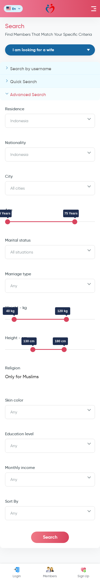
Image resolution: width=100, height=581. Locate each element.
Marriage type (18, 273)
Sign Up (83, 572)
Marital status (18, 240)
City (9, 176)
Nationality (15, 142)
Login (17, 572)
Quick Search (23, 81)
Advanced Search (28, 94)
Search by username (30, 68)
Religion (12, 368)
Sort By (11, 501)
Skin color (14, 400)
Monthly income (20, 467)
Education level (19, 433)
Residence (14, 108)
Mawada (50, 9)
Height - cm (16, 337)
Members (50, 572)
